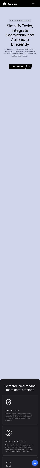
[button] (33, 4)
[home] (12, 4)
